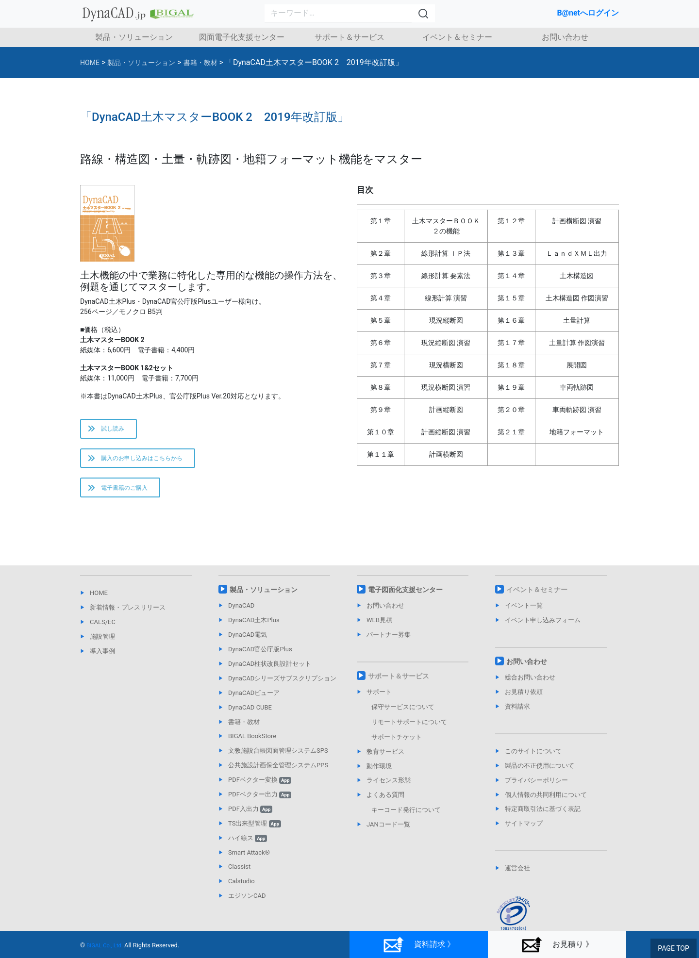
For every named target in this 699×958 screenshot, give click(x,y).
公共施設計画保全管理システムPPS (278, 772)
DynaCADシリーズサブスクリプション (282, 685)
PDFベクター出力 (259, 801)
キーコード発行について (406, 817)
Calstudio (241, 888)
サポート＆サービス (349, 37)
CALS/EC (103, 629)
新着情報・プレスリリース (128, 614)
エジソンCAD (247, 903)
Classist (239, 874)
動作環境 (379, 773)
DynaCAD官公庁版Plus (260, 656)
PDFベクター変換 (259, 787)
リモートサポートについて (409, 729)
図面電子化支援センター (241, 37)
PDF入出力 (250, 816)
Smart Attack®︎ (249, 859)
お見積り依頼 (524, 699)
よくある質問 (385, 802)
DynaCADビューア (254, 700)
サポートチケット (396, 744)
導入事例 (102, 658)
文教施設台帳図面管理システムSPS (278, 758)
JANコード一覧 (388, 831)
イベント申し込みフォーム (543, 627)
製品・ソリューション (134, 37)
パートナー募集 (388, 641)
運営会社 (517, 875)
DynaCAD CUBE (250, 714)
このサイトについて (533, 758)
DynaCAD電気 (247, 641)
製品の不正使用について (539, 772)
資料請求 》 (419, 945)
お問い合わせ (565, 37)
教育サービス (385, 758)
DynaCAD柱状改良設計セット (269, 671)
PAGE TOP (674, 949)
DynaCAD (241, 613)
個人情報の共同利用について (546, 802)
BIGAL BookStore (252, 743)
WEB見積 (379, 627)
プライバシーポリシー (536, 787)
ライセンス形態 (388, 788)
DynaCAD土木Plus (254, 627)
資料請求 (517, 713)
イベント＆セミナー (457, 37)
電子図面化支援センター (405, 597)
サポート (379, 699)
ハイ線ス (247, 845)
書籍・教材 (244, 729)
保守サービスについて (402, 714)
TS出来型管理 (254, 830)
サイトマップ (524, 831)
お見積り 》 (557, 945)
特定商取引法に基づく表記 (543, 816)
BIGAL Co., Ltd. (107, 945)
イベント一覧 (524, 613)
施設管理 (102, 643)
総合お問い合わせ (530, 684)
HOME (99, 600)
